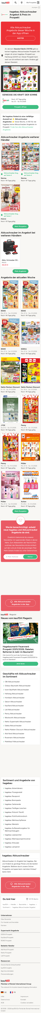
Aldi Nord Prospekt (7, 950)
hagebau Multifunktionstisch (15, 816)
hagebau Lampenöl (11, 847)
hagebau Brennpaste (12, 800)
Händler (13, 904)
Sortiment (6, 907)
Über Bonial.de (6, 919)
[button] (20, 88)
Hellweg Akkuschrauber (13, 694)
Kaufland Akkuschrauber (13, 706)
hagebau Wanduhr (11, 824)
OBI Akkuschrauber (11, 682)
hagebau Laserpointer (12, 835)
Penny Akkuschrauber (12, 714)
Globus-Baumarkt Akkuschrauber (17, 686)
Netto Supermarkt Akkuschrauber (17, 722)
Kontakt (23, 1000)
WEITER (20, 38)
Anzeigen (36, 7)
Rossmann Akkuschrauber (14, 738)
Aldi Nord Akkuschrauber (13, 734)
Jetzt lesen (20, 664)
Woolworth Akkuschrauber (14, 718)
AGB (2, 1003)
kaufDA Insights (6, 968)
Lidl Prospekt (5, 956)
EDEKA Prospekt (6, 934)
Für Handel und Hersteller (10, 922)
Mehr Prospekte (20, 226)
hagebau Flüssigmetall (12, 792)
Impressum (24, 996)
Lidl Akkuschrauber (11, 710)
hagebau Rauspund (11, 796)
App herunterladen (7, 971)
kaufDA (5, 904)
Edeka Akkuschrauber (12, 726)
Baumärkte (22, 904)
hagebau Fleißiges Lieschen (14, 808)
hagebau (32, 904)
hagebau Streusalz (11, 843)
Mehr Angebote (20, 271)
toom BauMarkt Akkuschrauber (16, 690)
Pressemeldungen (7, 974)
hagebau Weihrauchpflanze (14, 820)
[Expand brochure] (20, 78)
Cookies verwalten (27, 1003)
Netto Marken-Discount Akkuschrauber (19, 730)
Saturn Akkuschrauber (12, 702)
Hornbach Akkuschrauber (13, 698)
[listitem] (10, 162)
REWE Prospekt (6, 941)
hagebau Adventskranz (13, 788)
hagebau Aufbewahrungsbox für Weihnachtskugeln (16, 829)
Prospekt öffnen (20, 107)
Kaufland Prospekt (7, 937)
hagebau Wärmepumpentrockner (17, 839)
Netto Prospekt (6, 953)
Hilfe (2, 996)
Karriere (3, 925)
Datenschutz (32, 551)
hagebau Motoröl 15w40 (13, 812)
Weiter (30, 557)
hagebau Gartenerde (12, 804)
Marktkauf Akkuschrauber (14, 742)
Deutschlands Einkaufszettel (10, 965)
